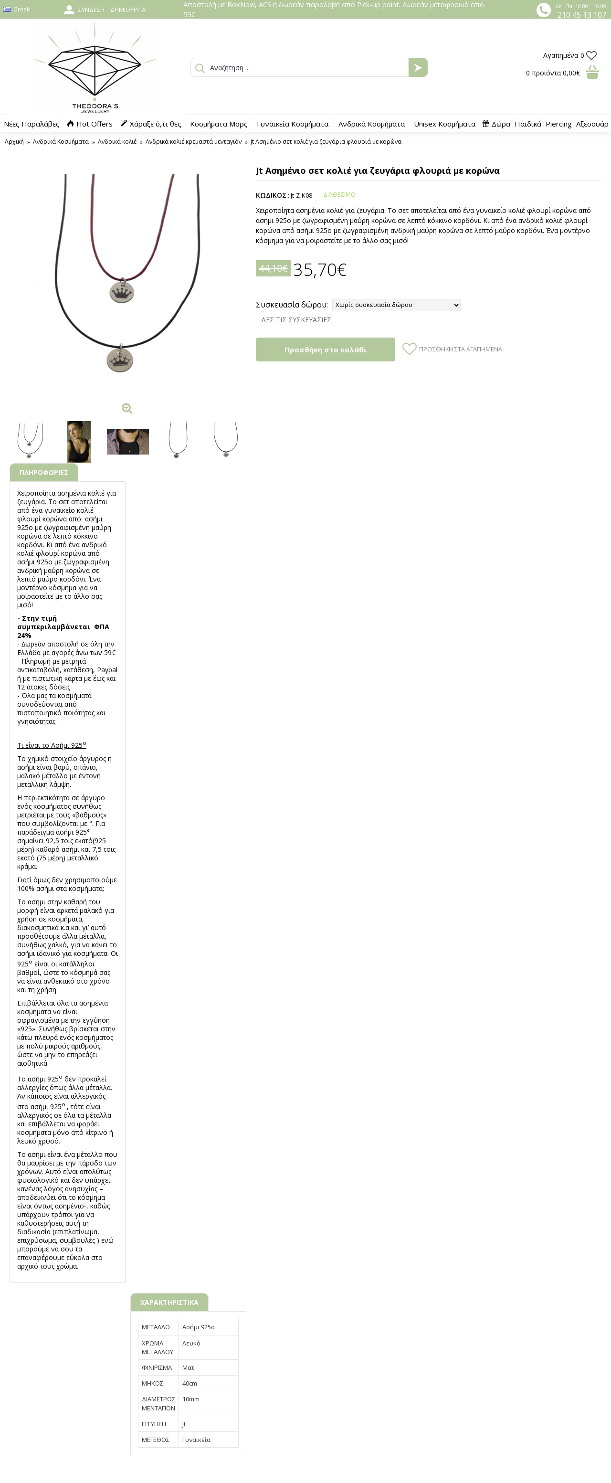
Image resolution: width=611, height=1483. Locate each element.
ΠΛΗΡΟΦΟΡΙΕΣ (44, 472)
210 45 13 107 (582, 15)
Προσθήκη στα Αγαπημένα (460, 349)
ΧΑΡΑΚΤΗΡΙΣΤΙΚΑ (169, 1302)
